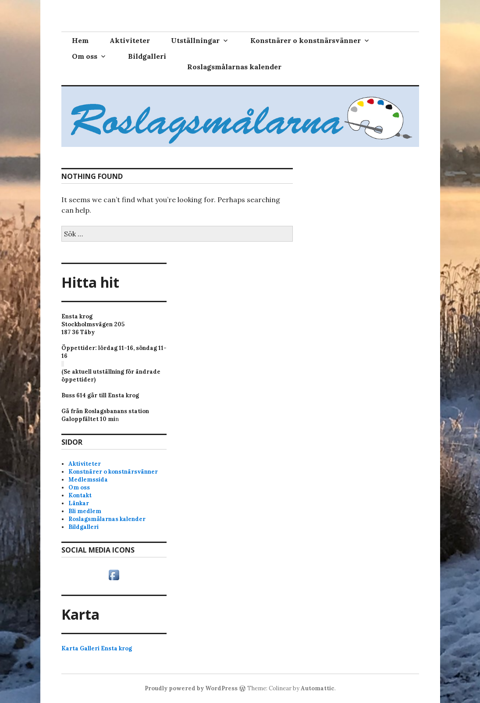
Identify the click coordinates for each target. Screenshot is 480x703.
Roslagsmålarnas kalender (234, 66)
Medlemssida (88, 479)
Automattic (317, 688)
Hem (80, 40)
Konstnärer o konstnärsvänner (305, 40)
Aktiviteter (130, 40)
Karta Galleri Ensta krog (96, 648)
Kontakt (80, 495)
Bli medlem (84, 511)
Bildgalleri (147, 56)
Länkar (78, 503)
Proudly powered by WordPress (191, 688)
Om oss (84, 56)
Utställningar (195, 40)
